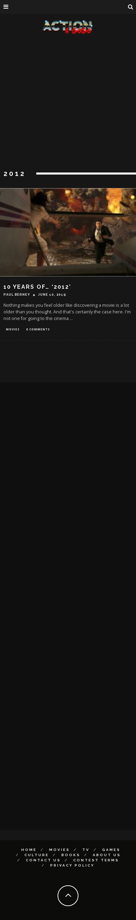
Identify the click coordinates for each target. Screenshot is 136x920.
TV (86, 850)
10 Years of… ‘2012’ (37, 287)
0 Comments (38, 329)
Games (111, 850)
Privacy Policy (72, 865)
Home (29, 850)
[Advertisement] (65, 103)
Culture (36, 855)
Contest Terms (96, 860)
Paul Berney (16, 294)
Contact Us (43, 860)
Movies (13, 329)
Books (70, 855)
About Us (107, 855)
